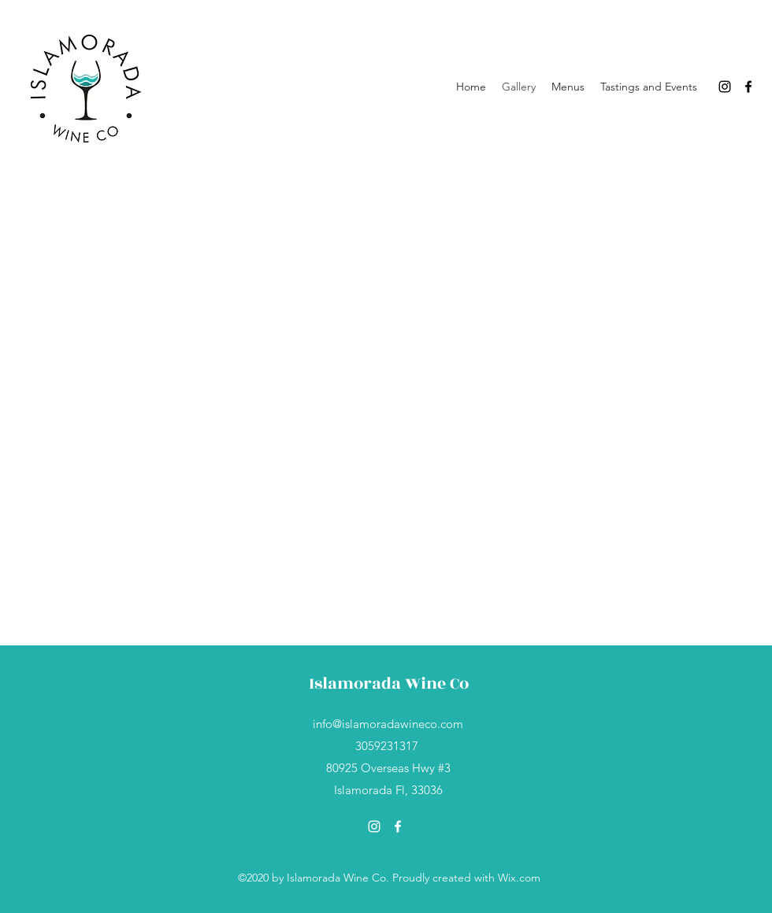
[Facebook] (748, 86)
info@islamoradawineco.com (388, 723)
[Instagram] (725, 86)
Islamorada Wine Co (389, 683)
